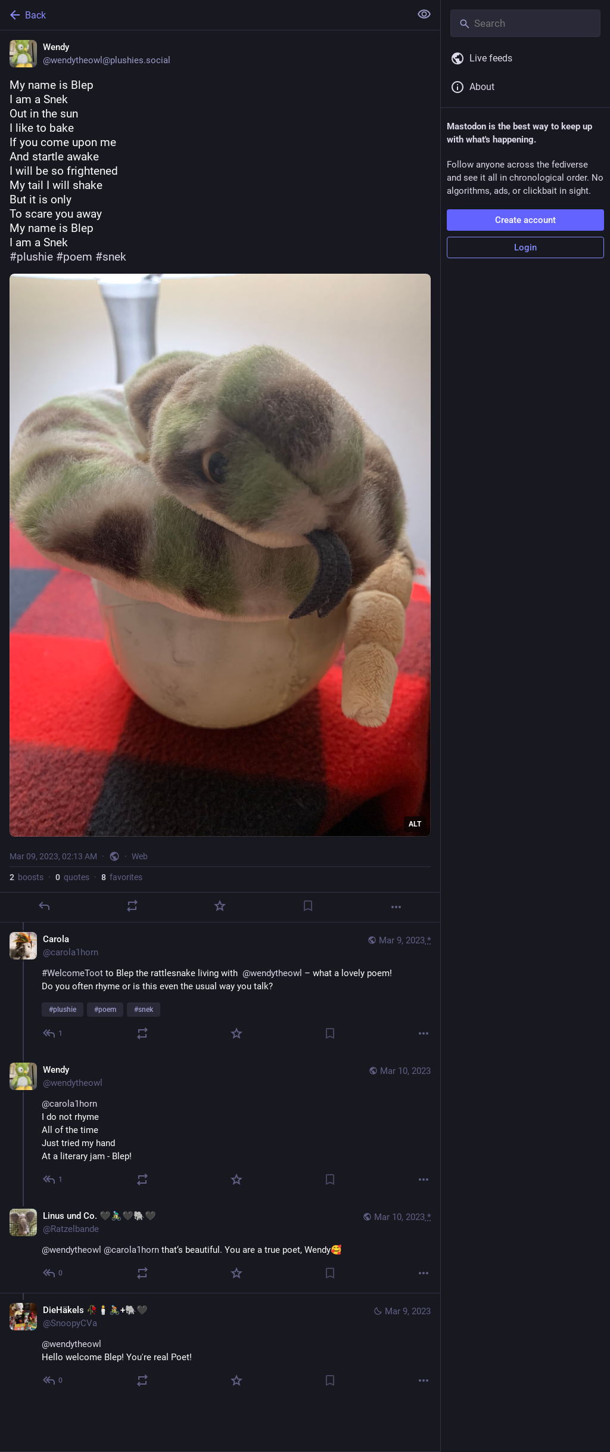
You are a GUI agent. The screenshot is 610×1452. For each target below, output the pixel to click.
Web (140, 856)
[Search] (525, 23)
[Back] (204, 15)
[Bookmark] (308, 906)
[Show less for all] (424, 14)
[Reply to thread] (53, 1033)
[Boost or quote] (132, 906)
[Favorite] (220, 906)
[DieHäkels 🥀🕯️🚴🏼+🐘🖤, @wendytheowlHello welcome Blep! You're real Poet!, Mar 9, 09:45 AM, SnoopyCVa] (220, 1346)
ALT (415, 824)
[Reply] (44, 906)
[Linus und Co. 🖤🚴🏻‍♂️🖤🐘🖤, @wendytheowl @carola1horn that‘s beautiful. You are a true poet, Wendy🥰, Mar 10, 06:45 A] (220, 1246)
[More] (396, 907)
